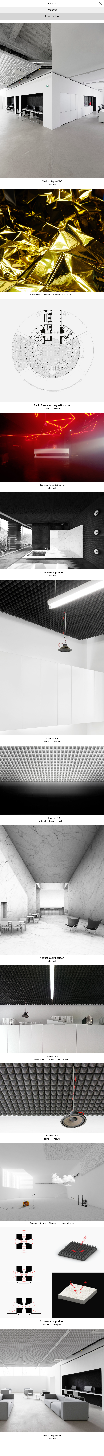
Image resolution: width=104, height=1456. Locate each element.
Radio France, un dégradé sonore (52, 405)
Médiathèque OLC (52, 181)
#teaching (35, 295)
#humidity (53, 1223)
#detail (47, 742)
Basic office (52, 738)
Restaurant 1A (52, 818)
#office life (39, 1059)
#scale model (53, 1059)
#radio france (68, 1223)
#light (62, 821)
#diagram (57, 1325)
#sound (52, 185)
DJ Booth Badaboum (52, 485)
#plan (46, 409)
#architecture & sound (63, 295)
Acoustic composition (52, 572)
